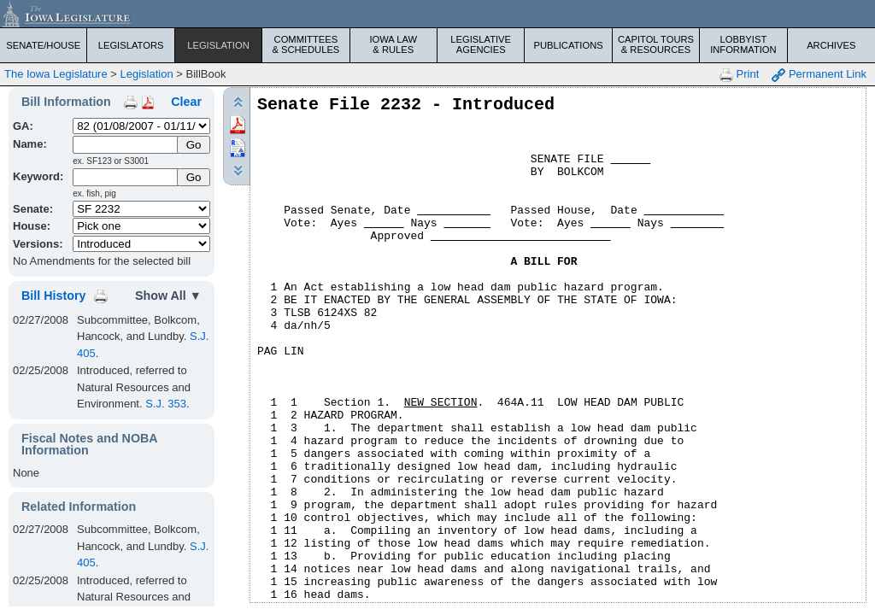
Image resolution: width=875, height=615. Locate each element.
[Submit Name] (193, 145)
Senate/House (43, 45)
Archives (831, 45)
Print (739, 74)
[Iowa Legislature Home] (437, 13)
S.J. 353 (165, 403)
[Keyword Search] (126, 177)
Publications (567, 45)
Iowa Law (393, 44)
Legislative (481, 44)
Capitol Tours (656, 44)
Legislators (131, 45)
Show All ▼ (168, 296)
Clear (186, 102)
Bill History (53, 295)
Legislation (218, 45)
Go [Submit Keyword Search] (194, 177)
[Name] (126, 145)
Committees (305, 44)
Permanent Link (819, 74)
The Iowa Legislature (56, 73)
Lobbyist (743, 44)
